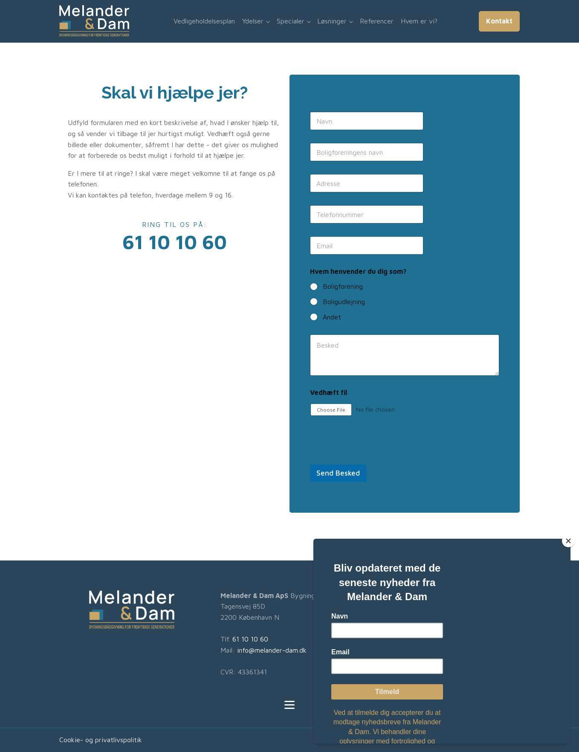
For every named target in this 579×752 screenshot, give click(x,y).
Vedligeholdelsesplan (204, 21)
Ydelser (252, 21)
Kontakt (499, 21)
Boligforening (343, 286)
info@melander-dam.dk (272, 650)
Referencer (377, 21)
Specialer (290, 21)
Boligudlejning (344, 301)
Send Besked (338, 473)
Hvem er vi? (419, 21)
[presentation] (375, 459)
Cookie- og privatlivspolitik (100, 739)
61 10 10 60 (250, 639)
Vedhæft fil (328, 392)
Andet (332, 317)
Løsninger (332, 21)
